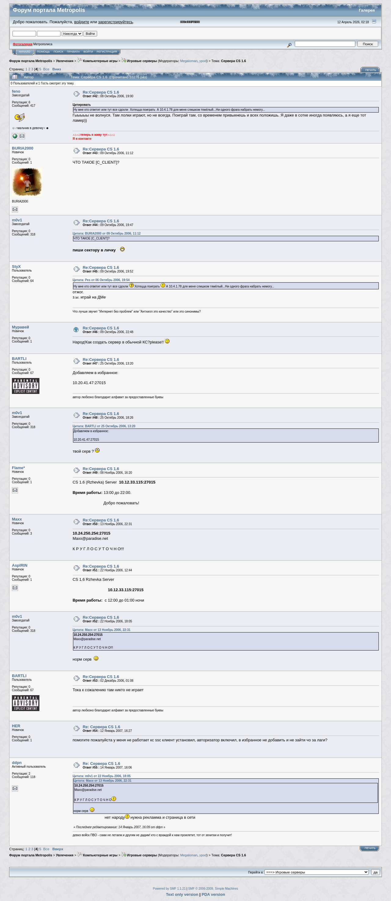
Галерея (367, 10)
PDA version (213, 894)
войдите (81, 22)
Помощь (43, 51)
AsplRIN (19, 565)
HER (16, 726)
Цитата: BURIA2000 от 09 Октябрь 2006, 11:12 (107, 233)
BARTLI (19, 358)
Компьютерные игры (97, 61)
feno (16, 91)
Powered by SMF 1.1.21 (169, 888)
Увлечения (64, 61)
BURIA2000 (22, 148)
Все (46, 69)
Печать (370, 70)
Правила (73, 51)
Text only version (182, 894)
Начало (24, 51)
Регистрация (107, 51)
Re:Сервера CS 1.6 (101, 92)
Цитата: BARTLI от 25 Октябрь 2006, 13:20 (104, 426)
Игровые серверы (139, 61)
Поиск (58, 51)
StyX (16, 266)
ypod (202, 61)
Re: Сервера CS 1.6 (101, 727)
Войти (88, 51)
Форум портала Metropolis (30, 61)
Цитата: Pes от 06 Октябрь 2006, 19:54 (101, 280)
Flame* (18, 467)
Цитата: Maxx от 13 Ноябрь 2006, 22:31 (101, 630)
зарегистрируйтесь (115, 22)
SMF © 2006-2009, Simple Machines (213, 888)
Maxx (17, 519)
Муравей (20, 327)
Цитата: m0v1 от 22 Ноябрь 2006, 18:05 (102, 776)
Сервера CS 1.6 (233, 61)
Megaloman (189, 61)
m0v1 (17, 220)
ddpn (17, 762)
